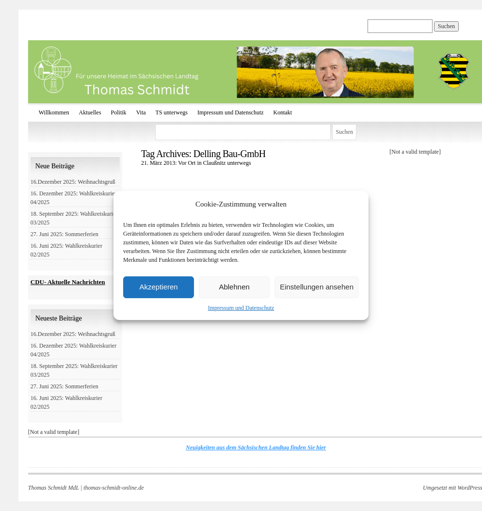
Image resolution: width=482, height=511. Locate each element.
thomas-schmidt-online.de (113, 487)
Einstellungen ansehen (316, 287)
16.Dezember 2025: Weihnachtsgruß (73, 181)
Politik (119, 112)
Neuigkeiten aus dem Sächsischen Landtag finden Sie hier (256, 447)
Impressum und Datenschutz (241, 307)
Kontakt (282, 112)
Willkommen (54, 112)
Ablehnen (234, 287)
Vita (141, 112)
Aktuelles (90, 112)
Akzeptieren (158, 287)
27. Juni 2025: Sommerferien (64, 234)
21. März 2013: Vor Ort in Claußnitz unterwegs (196, 163)
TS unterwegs (172, 112)
